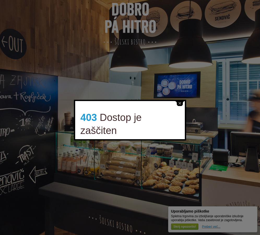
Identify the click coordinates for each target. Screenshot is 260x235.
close (174, 101)
